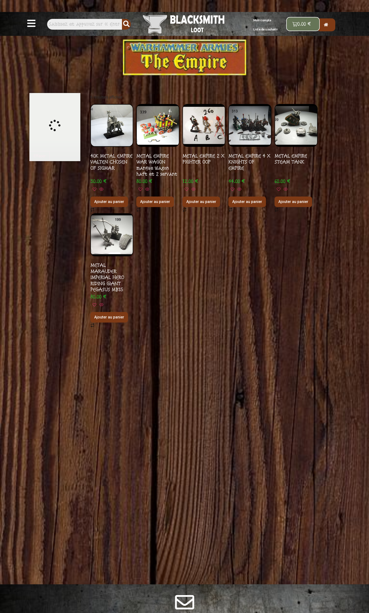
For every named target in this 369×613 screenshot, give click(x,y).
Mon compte (262, 20)
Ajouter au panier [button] (109, 201)
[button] (32, 24)
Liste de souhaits (265, 29)
